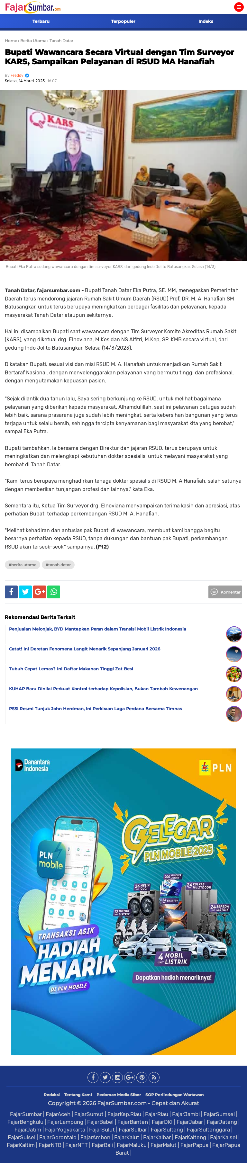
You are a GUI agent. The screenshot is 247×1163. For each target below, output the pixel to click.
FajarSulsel (21, 1137)
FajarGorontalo (58, 1137)
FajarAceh (58, 1114)
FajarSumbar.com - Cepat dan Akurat (148, 1103)
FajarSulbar (133, 1129)
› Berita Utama (32, 40)
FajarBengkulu (25, 1122)
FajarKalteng (190, 1137)
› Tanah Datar (60, 40)
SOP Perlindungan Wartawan (174, 1094)
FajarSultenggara (208, 1129)
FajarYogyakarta (65, 1129)
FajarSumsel (219, 1114)
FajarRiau (156, 1114)
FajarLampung (65, 1122)
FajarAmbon (95, 1137)
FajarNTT (76, 1145)
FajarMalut (164, 1145)
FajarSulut (102, 1129)
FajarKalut (126, 1137)
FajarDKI (162, 1122)
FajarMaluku (132, 1145)
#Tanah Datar (58, 564)
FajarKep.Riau (124, 1114)
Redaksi (52, 1094)
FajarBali (102, 1145)
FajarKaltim (21, 1145)
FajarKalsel (223, 1137)
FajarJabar (190, 1122)
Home (11, 40)
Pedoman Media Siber (118, 1094)
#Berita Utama (22, 564)
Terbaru (41, 21)
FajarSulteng (167, 1129)
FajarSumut (89, 1114)
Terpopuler (123, 21)
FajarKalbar (157, 1137)
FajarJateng (222, 1122)
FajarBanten (132, 1122)
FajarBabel (100, 1122)
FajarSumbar (26, 1114)
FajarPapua (194, 1145)
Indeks (205, 21)
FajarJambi (186, 1114)
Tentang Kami (78, 1094)
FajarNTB (50, 1145)
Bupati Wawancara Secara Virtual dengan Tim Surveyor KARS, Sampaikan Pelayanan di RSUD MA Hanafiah (119, 57)
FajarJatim (27, 1129)
